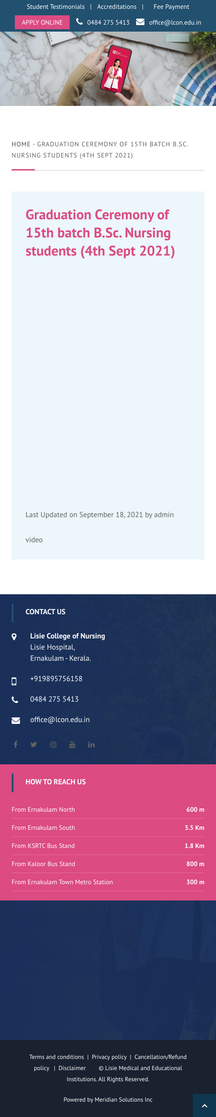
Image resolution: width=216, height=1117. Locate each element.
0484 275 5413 (108, 22)
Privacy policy (111, 1057)
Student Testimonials (56, 6)
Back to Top (204, 1105)
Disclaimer (78, 1068)
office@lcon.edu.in (175, 22)
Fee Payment (172, 6)
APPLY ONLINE (42, 22)
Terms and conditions (56, 1057)
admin (164, 514)
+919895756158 (56, 678)
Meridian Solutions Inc (124, 1100)
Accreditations (117, 6)
